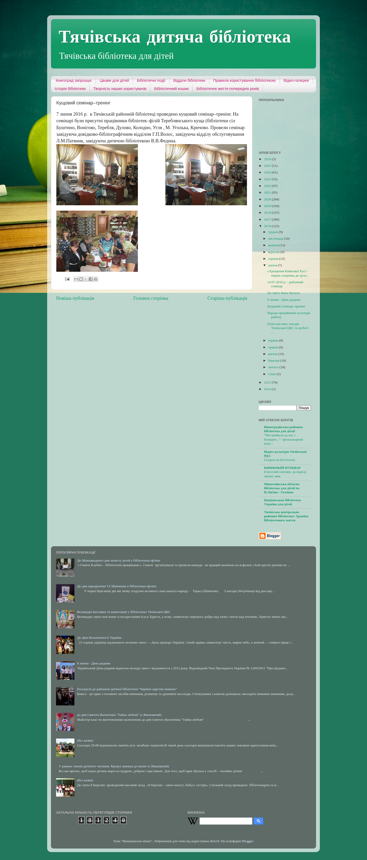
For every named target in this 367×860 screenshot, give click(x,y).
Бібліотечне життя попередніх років (227, 88)
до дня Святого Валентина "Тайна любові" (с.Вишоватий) (119, 715)
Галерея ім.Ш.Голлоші (279, 460)
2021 (268, 192)
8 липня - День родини (283, 300)
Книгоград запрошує (74, 80)
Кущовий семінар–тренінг (286, 306)
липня (273, 265)
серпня (273, 259)
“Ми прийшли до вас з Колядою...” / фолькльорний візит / (283, 439)
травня (273, 347)
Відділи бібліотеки (189, 80)
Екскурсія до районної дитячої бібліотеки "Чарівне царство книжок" (127, 689)
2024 (268, 172)
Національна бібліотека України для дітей (282, 502)
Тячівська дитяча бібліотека (175, 36)
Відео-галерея (296, 80)
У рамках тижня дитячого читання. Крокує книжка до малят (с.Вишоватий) (114, 766)
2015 (268, 382)
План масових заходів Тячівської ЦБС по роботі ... (287, 328)
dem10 (214, 841)
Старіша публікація (227, 298)
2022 (268, 186)
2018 (268, 212)
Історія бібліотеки (70, 88)
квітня (273, 354)
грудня (273, 232)
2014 (268, 389)
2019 (268, 206)
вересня (274, 252)
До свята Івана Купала (283, 293)
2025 (268, 166)
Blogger (247, 841)
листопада (276, 238)
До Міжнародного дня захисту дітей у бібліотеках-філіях (118, 560)
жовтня (274, 245)
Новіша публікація (75, 298)
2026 (268, 159)
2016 (268, 226)
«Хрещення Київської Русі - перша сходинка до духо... (288, 273)
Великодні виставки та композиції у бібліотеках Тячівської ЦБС (123, 612)
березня (274, 360)
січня (272, 374)
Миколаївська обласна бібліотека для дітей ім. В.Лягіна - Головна (282, 488)
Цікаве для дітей (114, 80)
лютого (273, 367)
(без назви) (85, 740)
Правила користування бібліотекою (244, 80)
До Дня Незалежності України (99, 637)
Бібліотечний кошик (171, 88)
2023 (268, 179)
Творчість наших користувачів (120, 88)
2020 (268, 199)
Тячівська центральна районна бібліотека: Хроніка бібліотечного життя (286, 516)
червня (273, 340)
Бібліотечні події (151, 80)
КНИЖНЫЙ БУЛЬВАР (282, 468)
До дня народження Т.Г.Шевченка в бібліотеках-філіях (116, 586)
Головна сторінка (150, 298)
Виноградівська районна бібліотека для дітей (283, 429)
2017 (268, 219)
